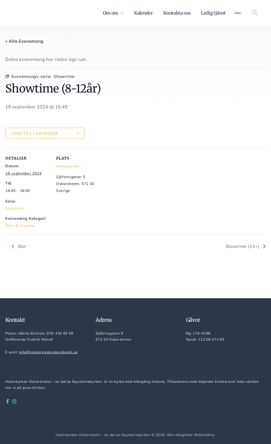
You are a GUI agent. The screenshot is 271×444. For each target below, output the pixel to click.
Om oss (110, 13)
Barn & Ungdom (20, 225)
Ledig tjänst (213, 13)
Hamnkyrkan (67, 166)
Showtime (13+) (243, 246)
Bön (21, 246)
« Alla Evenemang (24, 41)
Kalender (143, 13)
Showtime (14, 208)
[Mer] (237, 13)
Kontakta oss (176, 13)
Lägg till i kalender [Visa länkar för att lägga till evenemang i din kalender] (34, 133)
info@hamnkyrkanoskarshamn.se (48, 352)
